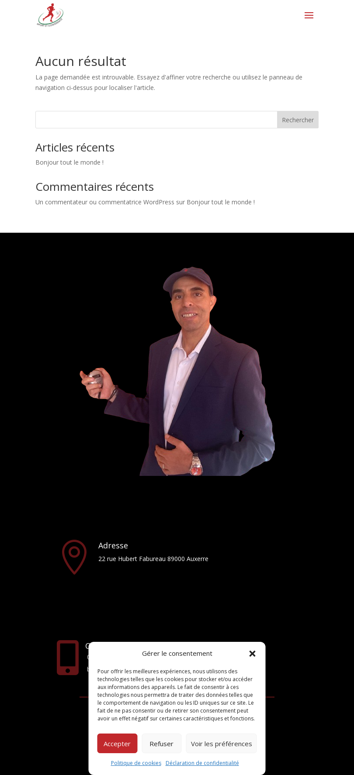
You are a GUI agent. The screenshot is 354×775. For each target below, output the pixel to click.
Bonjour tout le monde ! (69, 162)
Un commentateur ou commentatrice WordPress (104, 202)
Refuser (161, 743)
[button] (252, 653)
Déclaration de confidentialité (202, 763)
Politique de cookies (136, 763)
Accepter (117, 743)
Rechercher (298, 120)
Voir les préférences (221, 743)
